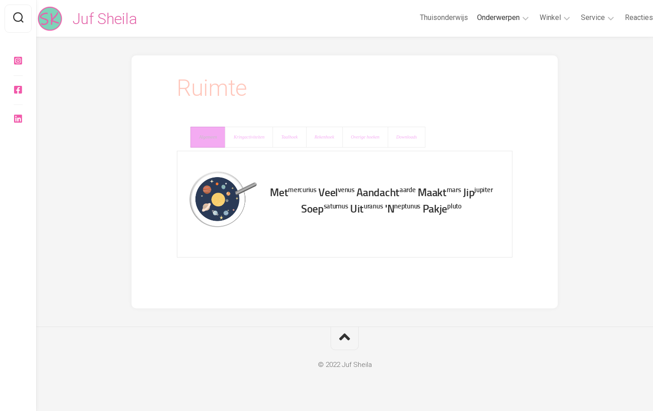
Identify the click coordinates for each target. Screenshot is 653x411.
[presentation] (207, 137)
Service (575, 17)
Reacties (621, 17)
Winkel (532, 17)
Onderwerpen (480, 17)
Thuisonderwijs (426, 17)
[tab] (207, 137)
